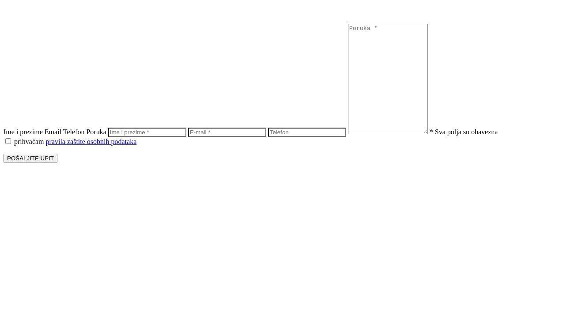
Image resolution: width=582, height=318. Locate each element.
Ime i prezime (23, 132)
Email (53, 132)
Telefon (74, 132)
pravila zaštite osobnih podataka (91, 141)
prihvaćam (70, 141)
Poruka (96, 132)
